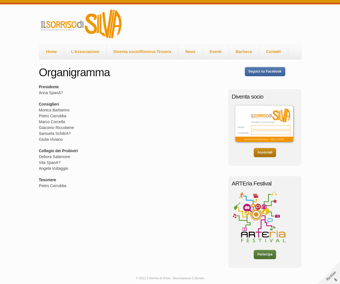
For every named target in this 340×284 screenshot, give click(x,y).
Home (51, 51)
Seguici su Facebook (264, 71)
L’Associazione (85, 51)
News (190, 51)
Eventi (216, 51)
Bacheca (244, 51)
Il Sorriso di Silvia (81, 24)
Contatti (273, 51)
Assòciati (264, 152)
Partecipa (264, 254)
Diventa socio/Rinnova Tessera (142, 51)
